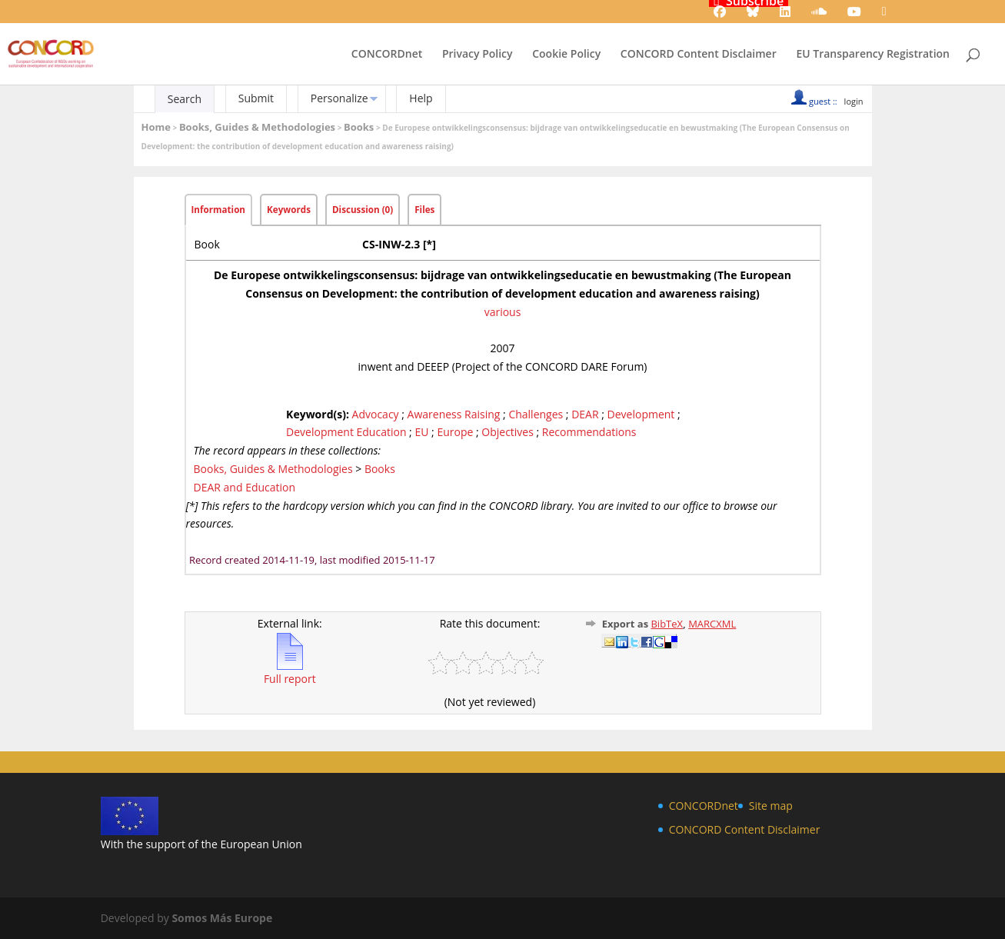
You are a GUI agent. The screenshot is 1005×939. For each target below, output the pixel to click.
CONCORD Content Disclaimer (699, 54)
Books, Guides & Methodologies (257, 127)
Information (218, 209)
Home (156, 127)
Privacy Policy (477, 54)
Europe (455, 432)
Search (184, 99)
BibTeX (667, 624)
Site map (771, 805)
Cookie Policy (566, 54)
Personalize (339, 98)
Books (359, 127)
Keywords (289, 209)
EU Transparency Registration (873, 54)
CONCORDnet (386, 54)
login (854, 101)
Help (420, 98)
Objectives (507, 432)
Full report (290, 672)
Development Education (346, 432)
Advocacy (375, 414)
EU (421, 432)
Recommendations (589, 432)
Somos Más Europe (221, 918)
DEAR (584, 414)
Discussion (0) (362, 209)
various (502, 312)
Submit (256, 98)
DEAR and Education (245, 487)
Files (424, 209)
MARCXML (712, 624)
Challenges (535, 414)
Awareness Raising (454, 414)
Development (641, 414)
